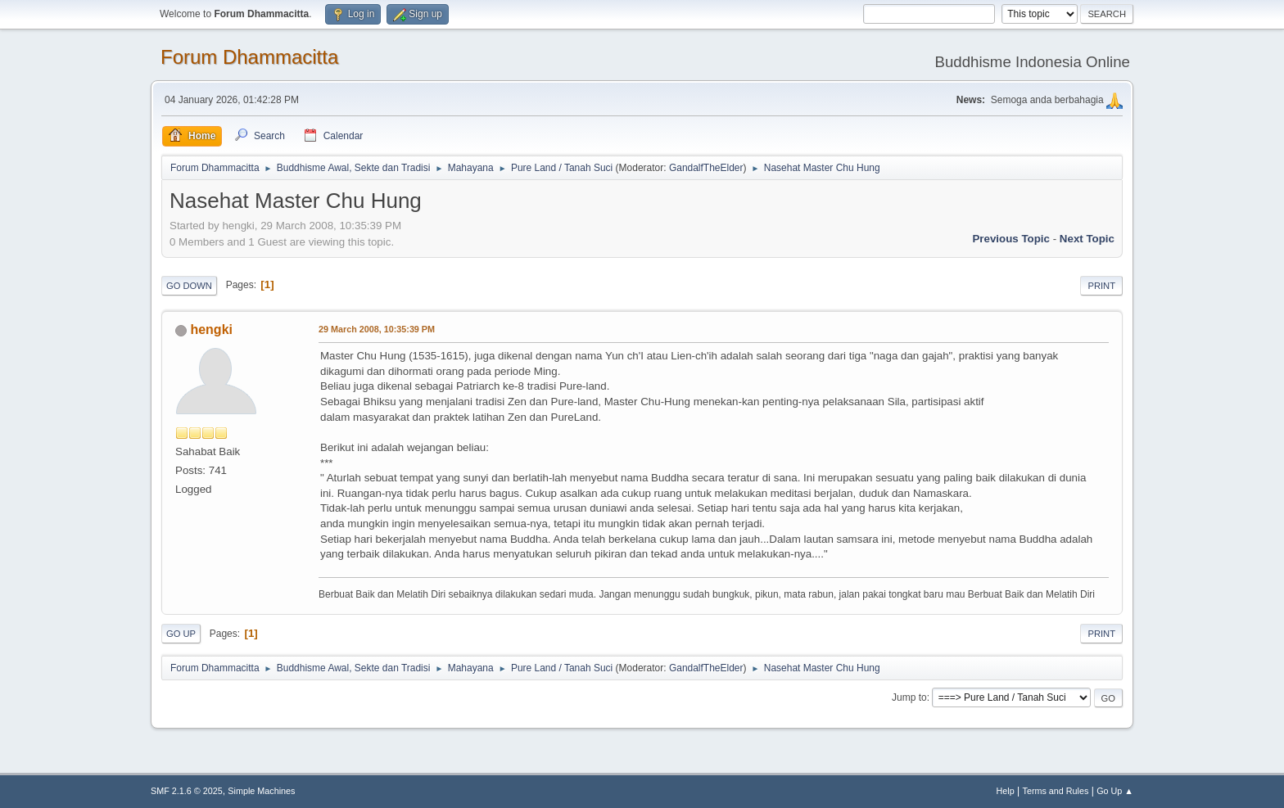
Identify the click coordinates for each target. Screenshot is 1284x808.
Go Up (181, 634)
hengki (211, 329)
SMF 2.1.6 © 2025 (187, 791)
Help (1006, 791)
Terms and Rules (1056, 791)
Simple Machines (261, 791)
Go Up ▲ (1114, 791)
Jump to (909, 697)
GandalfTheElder (706, 168)
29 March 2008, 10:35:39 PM (377, 329)
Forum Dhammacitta (249, 57)
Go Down (189, 286)
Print (1101, 286)
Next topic (1087, 238)
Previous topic (1011, 238)
